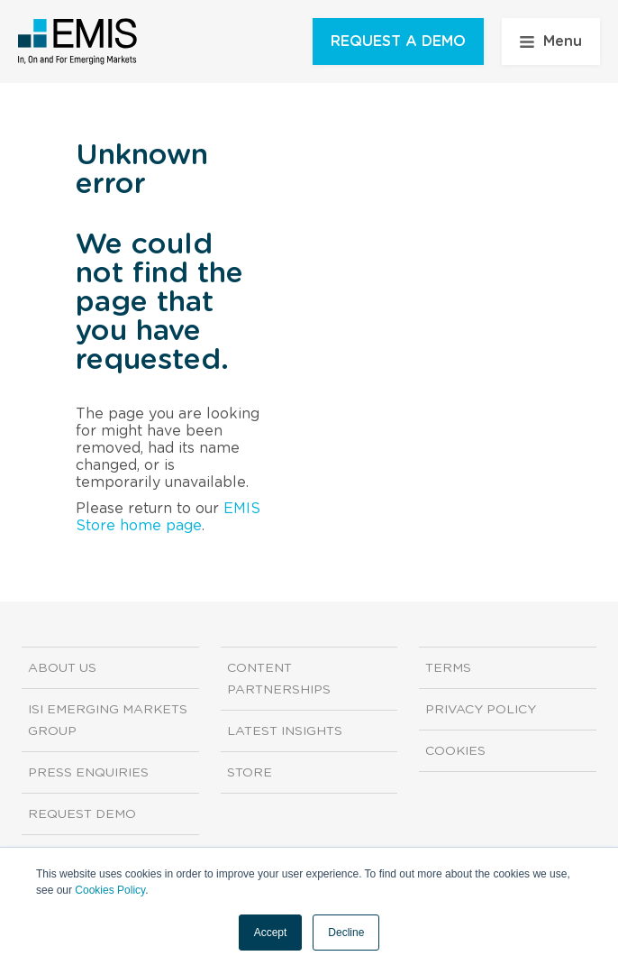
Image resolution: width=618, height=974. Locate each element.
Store (249, 773)
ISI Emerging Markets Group (107, 720)
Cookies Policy (110, 890)
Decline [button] (346, 932)
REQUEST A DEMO (398, 41)
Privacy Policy (480, 709)
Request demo (82, 814)
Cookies (455, 751)
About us (62, 668)
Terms (448, 668)
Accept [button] (270, 932)
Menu (551, 41)
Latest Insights (284, 731)
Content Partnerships (279, 679)
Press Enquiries (88, 773)
